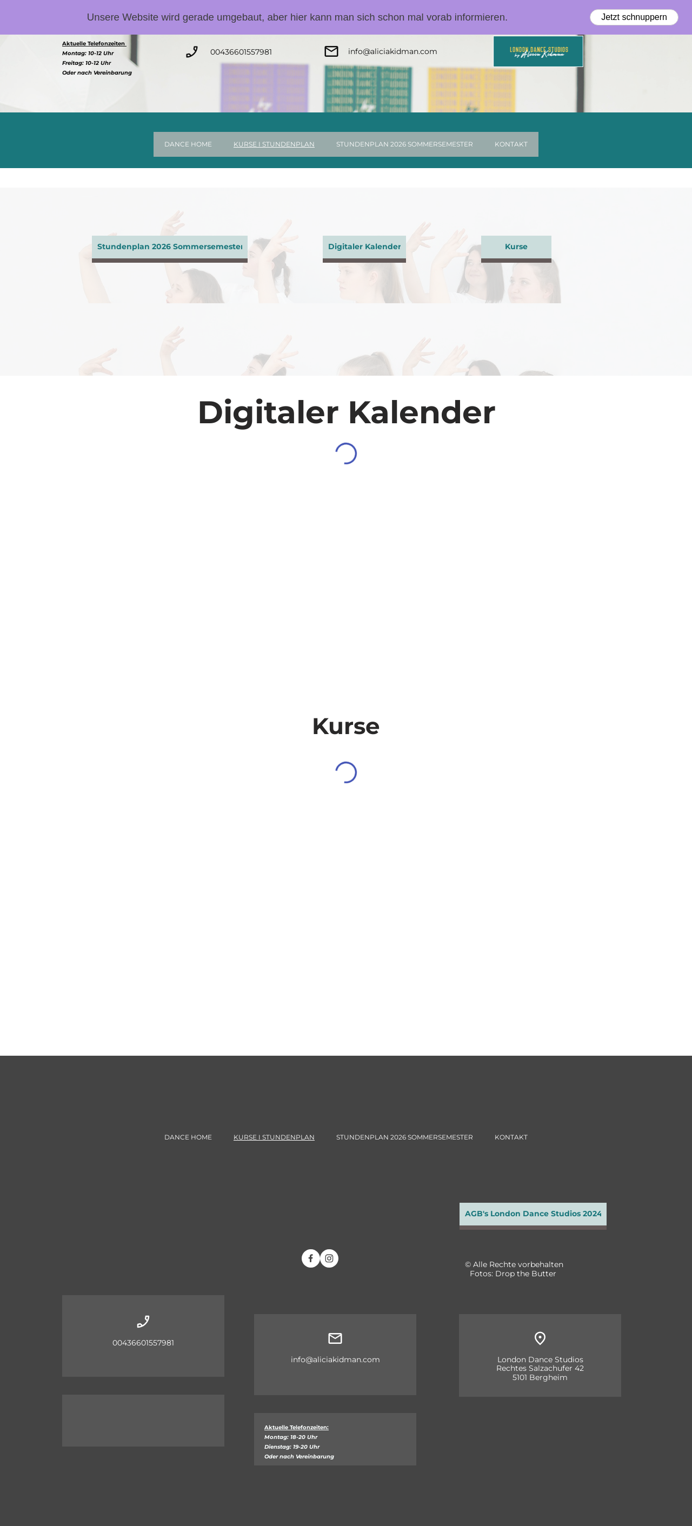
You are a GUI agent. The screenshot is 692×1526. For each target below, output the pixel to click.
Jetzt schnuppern (634, 17)
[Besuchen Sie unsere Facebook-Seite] (311, 1258)
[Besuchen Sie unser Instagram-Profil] (329, 1258)
